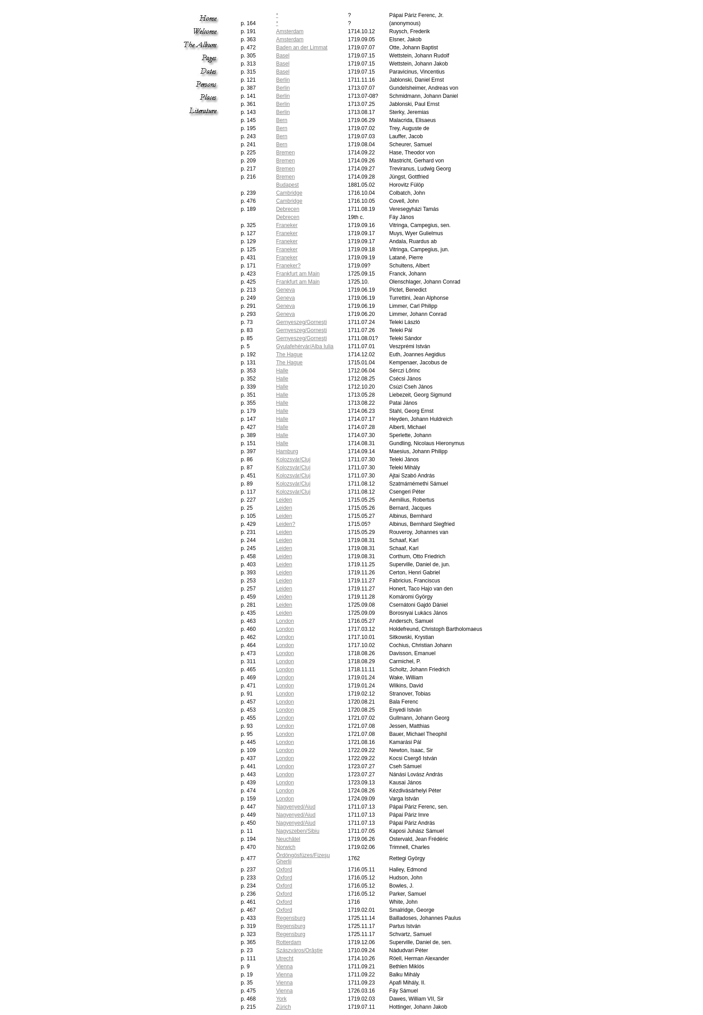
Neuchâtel (288, 839)
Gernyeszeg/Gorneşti (301, 322)
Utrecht (285, 958)
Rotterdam (288, 942)
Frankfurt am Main (298, 274)
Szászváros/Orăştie (299, 950)
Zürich (283, 1007)
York (281, 999)
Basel (283, 55)
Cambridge (289, 193)
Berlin (283, 80)
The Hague (289, 354)
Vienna (284, 966)
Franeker (287, 225)
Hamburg (287, 451)
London (285, 621)
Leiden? (285, 524)
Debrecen (287, 209)
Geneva (285, 290)
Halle (282, 371)
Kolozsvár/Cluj (293, 459)
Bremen (285, 152)
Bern (281, 120)
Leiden (284, 500)
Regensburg (290, 918)
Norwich (285, 847)
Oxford (284, 869)
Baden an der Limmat (302, 47)
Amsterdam (290, 31)
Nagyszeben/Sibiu (298, 831)
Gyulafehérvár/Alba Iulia (305, 346)
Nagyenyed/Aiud (296, 807)
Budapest (287, 185)
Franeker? (288, 265)
